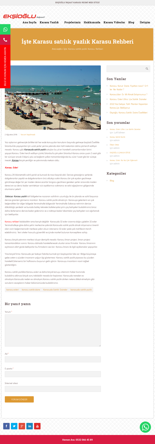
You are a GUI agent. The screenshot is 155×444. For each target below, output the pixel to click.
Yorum (8, 311)
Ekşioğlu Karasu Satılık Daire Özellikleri (128, 112)
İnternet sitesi (11, 383)
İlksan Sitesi (114, 144)
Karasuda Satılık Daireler (55, 289)
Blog (112, 180)
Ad (7, 353)
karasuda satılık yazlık (81, 289)
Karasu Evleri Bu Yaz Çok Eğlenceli (123, 160)
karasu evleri (12, 289)
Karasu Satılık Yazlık (117, 137)
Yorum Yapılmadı (28, 134)
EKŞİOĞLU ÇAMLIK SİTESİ (120, 152)
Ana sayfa (57, 48)
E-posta (9, 368)
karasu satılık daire (31, 289)
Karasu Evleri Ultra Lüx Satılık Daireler (128, 99)
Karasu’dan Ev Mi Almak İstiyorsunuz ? (128, 94)
